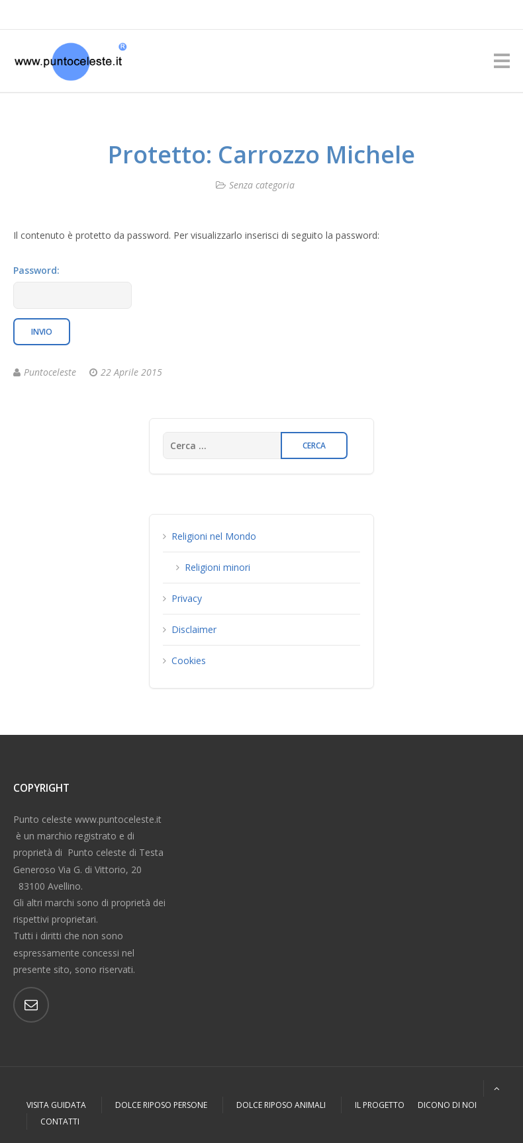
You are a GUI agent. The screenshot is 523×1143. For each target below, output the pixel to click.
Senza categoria (262, 185)
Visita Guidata (56, 1105)
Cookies (188, 660)
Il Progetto (379, 1105)
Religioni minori (217, 567)
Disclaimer (193, 629)
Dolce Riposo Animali (281, 1105)
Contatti (59, 1121)
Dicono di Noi (447, 1105)
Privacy (186, 598)
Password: (72, 286)
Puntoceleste (50, 372)
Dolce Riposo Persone (161, 1105)
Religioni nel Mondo (213, 536)
